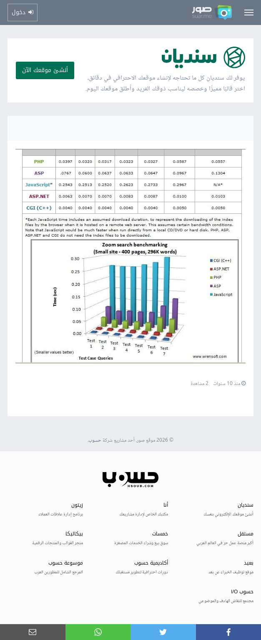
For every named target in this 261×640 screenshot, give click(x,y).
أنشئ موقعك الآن (45, 70)
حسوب (94, 440)
